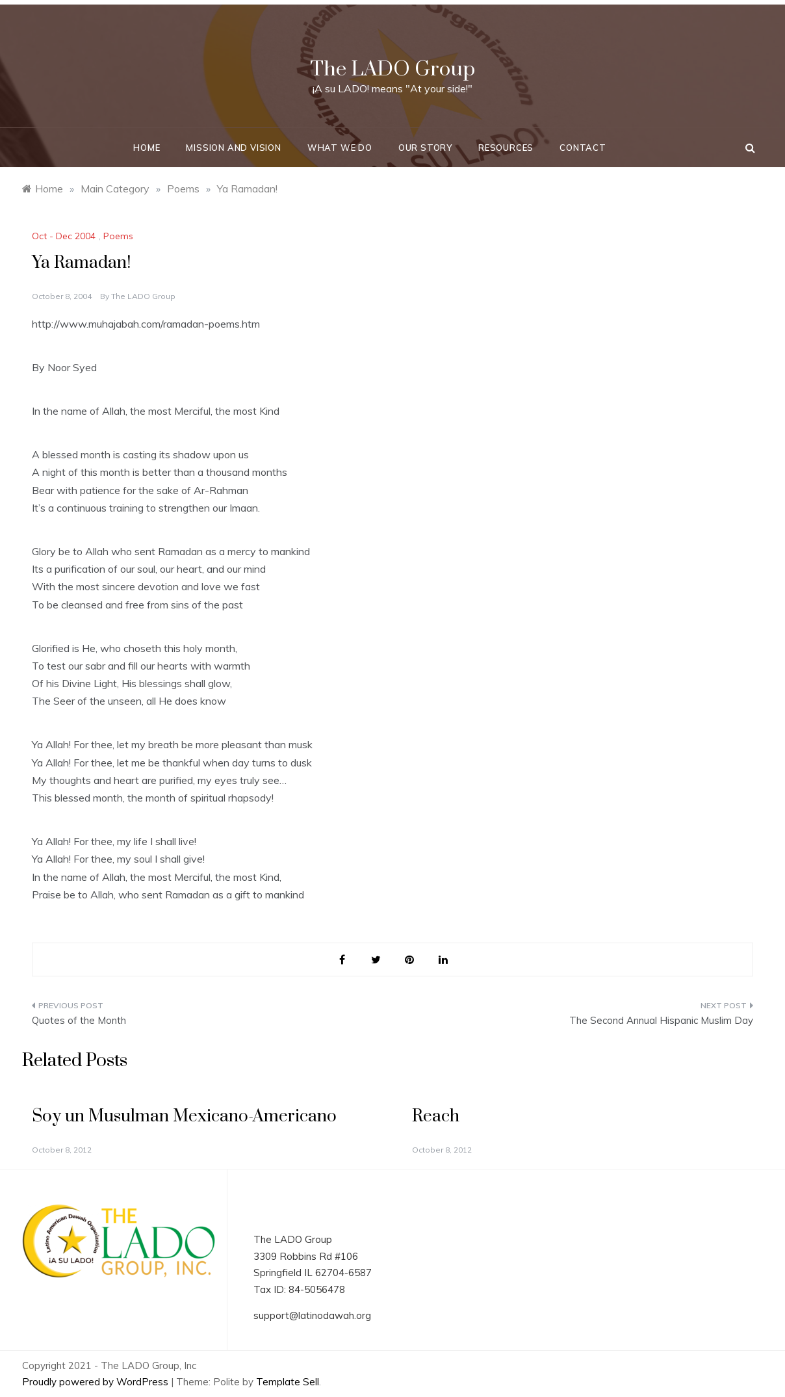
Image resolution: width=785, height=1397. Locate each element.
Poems (118, 236)
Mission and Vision (233, 147)
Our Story (425, 147)
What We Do (339, 147)
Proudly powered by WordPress (96, 1382)
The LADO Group (392, 69)
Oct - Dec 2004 (64, 236)
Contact (583, 147)
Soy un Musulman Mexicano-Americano (184, 1116)
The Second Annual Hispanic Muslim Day (661, 1020)
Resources (506, 147)
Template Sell (287, 1382)
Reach (435, 1116)
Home (146, 147)
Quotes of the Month (79, 1020)
